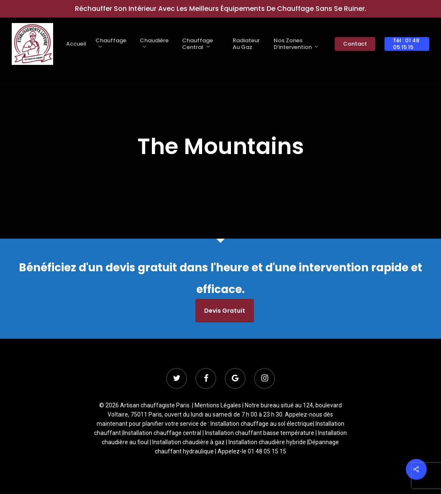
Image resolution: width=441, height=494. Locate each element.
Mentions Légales (218, 405)
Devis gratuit (224, 310)
